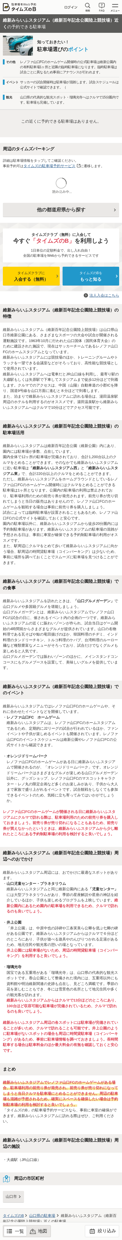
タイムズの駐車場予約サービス (49, 166)
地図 (42, 1231)
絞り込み (102, 1231)
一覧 (19, 1231)
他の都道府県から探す (61, 210)
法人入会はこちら (104, 295)
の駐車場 (42, 1215)
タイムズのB (13, 1215)
